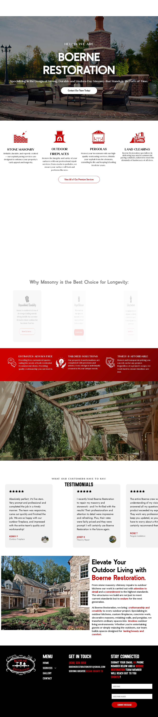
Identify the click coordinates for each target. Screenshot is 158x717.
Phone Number (117, 692)
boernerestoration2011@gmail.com (87, 666)
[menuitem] (54, 663)
